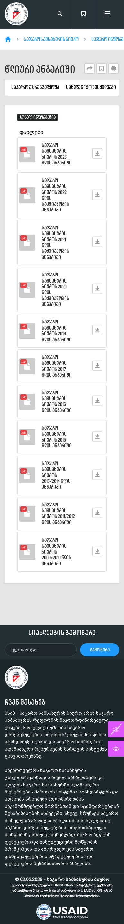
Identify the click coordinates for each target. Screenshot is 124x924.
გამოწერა (100, 650)
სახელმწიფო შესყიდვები (91, 87)
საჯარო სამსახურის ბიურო (51, 39)
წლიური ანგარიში (40, 69)
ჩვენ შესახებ (25, 701)
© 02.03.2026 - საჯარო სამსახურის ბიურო (62, 887)
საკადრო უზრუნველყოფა (35, 87)
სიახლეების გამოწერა (62, 632)
